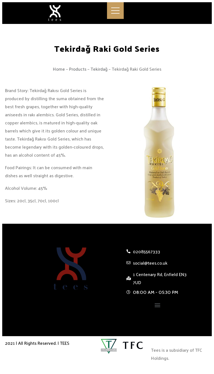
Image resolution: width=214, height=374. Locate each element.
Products (77, 69)
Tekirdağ (99, 69)
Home (59, 69)
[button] (157, 305)
